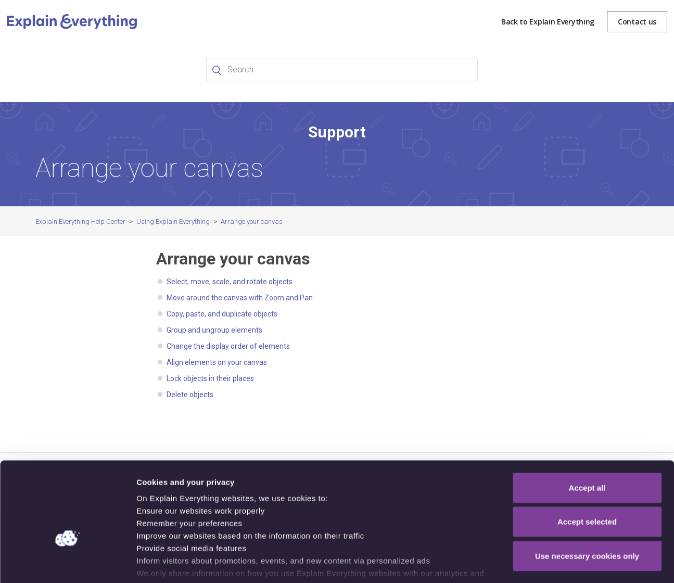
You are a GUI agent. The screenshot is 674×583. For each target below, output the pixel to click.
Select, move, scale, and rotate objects (230, 281)
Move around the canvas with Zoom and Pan (240, 298)
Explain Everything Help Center (80, 221)
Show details (546, 562)
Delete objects (190, 394)
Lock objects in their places (210, 378)
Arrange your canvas (252, 221)
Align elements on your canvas (217, 362)
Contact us (637, 22)
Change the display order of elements (228, 346)
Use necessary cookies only (587, 492)
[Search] (342, 69)
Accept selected (587, 457)
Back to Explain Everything (547, 22)
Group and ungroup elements (214, 330)
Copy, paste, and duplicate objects (222, 314)
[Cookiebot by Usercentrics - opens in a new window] (67, 563)
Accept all (587, 424)
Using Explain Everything (173, 221)
